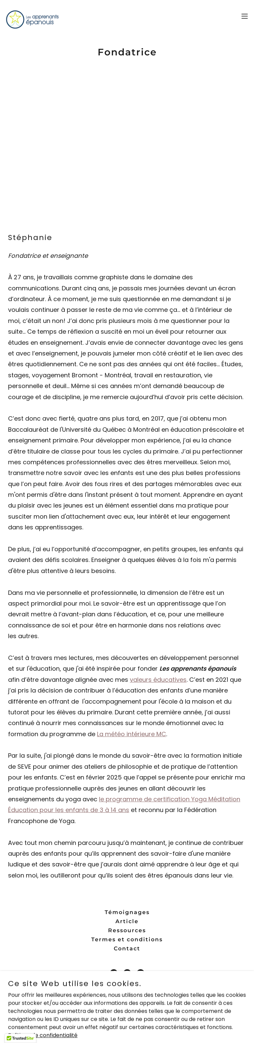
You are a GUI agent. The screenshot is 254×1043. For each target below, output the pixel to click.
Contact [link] (127, 948)
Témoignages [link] (127, 912)
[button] (244, 16)
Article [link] (127, 921)
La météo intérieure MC (131, 734)
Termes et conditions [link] (127, 939)
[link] (32, 16)
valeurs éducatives (158, 679)
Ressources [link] (127, 930)
